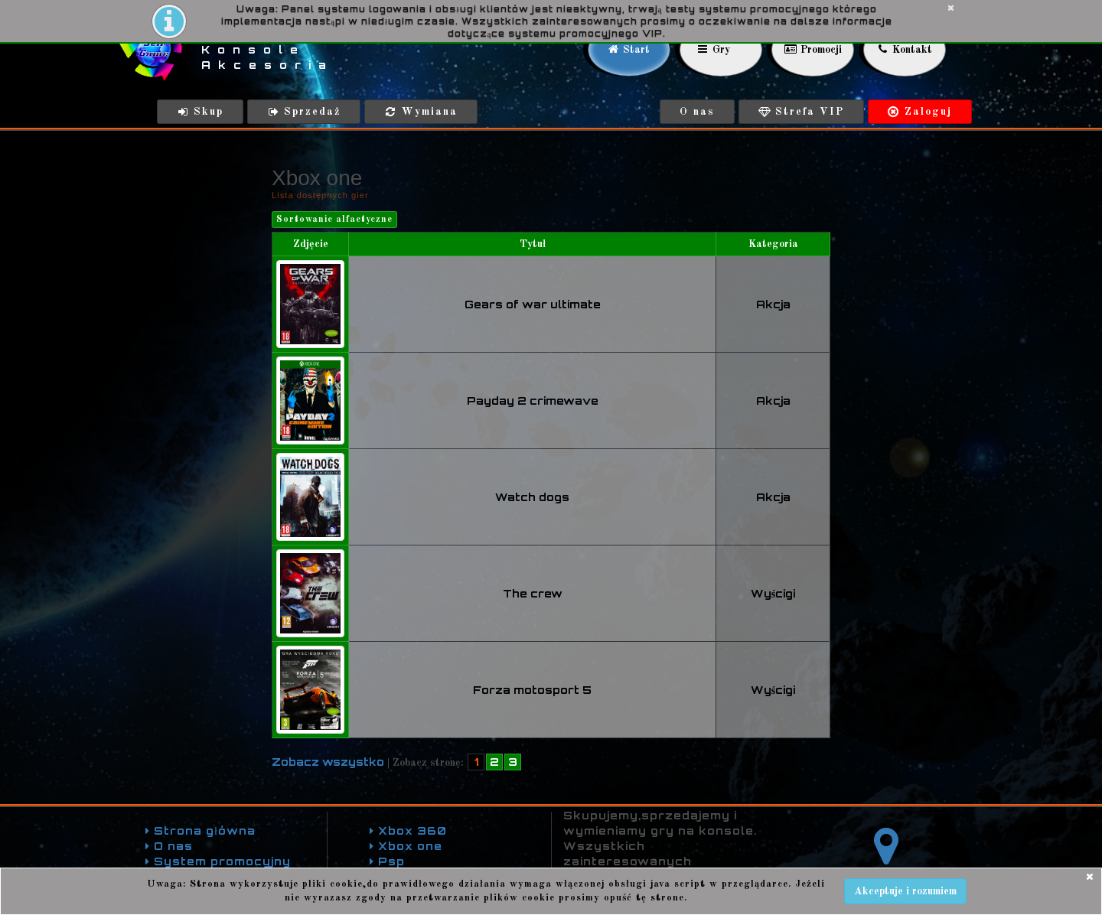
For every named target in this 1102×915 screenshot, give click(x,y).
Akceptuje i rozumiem (905, 891)
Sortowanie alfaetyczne (334, 219)
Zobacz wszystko (328, 761)
